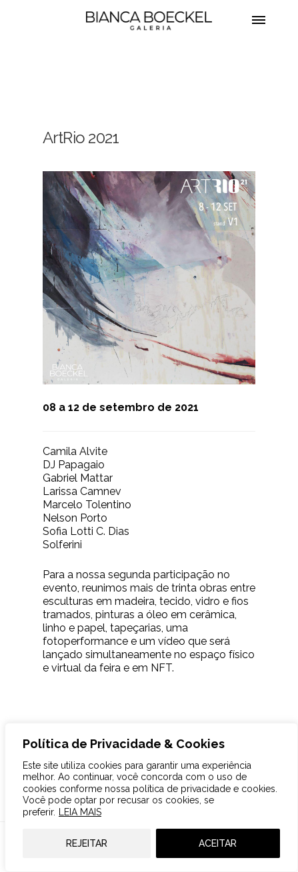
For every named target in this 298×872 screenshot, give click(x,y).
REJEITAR (86, 843)
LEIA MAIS (80, 812)
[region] (151, 797)
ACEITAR (218, 843)
